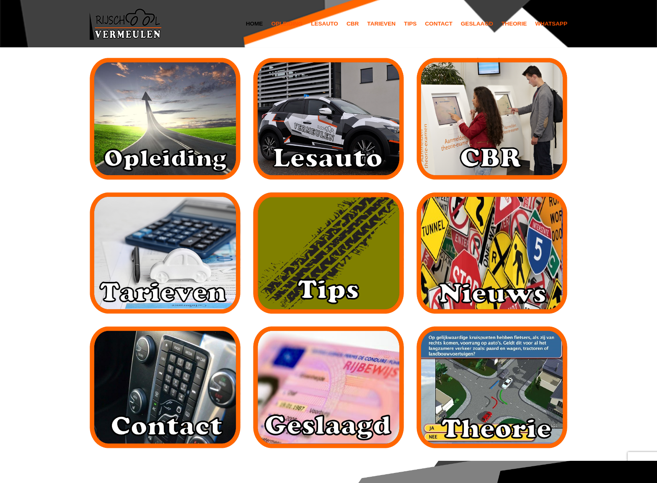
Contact (438, 24)
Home (254, 24)
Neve (98, 471)
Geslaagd (477, 24)
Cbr (353, 24)
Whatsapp (551, 24)
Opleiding (287, 24)
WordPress (203, 471)
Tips (410, 24)
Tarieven (381, 24)
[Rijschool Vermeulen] (127, 24)
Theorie (514, 24)
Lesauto (324, 24)
